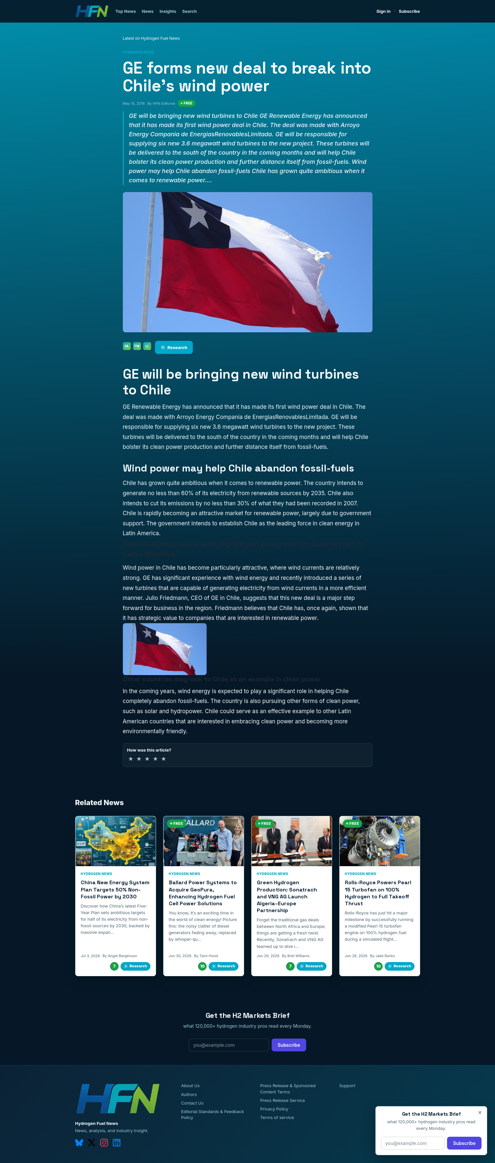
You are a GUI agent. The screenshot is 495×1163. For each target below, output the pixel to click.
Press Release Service (282, 1100)
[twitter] (92, 1143)
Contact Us (192, 1103)
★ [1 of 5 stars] (130, 758)
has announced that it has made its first (234, 407)
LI (147, 346)
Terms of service (277, 1117)
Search (189, 11)
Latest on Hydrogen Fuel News (151, 38)
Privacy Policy (274, 1108)
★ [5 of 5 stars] (163, 758)
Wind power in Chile (149, 567)
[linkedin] (117, 1143)
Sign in (383, 11)
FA (126, 346)
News (148, 11)
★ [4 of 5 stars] (155, 758)
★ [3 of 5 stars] (147, 758)
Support (347, 1085)
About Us (190, 1085)
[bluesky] (79, 1143)
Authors (189, 1094)
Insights (168, 11)
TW (137, 346)
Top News (125, 11)
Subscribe (409, 11)
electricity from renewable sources (256, 493)
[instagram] (104, 1143)
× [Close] (480, 1112)
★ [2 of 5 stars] (139, 758)
